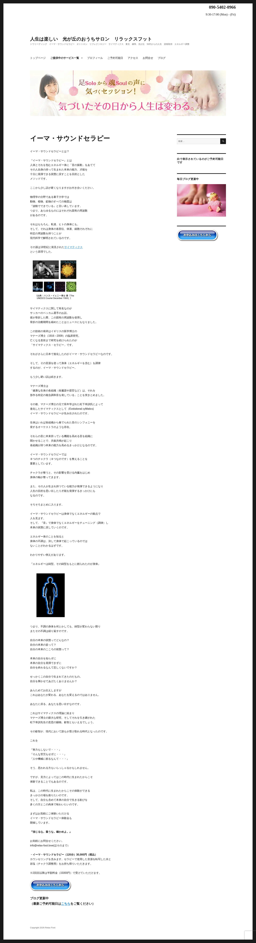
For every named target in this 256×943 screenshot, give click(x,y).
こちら (65, 903)
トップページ (38, 58)
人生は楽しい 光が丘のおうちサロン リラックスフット (91, 39)
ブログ (162, 58)
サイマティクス (73, 247)
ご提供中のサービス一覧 (64, 58)
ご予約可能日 (115, 58)
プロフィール (95, 58)
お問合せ (148, 58)
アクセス (133, 58)
